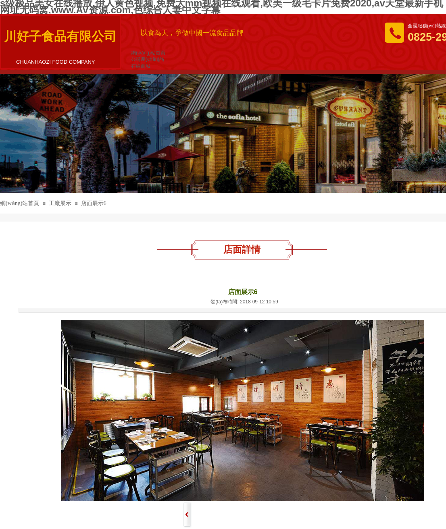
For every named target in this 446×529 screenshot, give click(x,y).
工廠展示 (60, 203)
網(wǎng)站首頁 (19, 203)
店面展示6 (93, 203)
